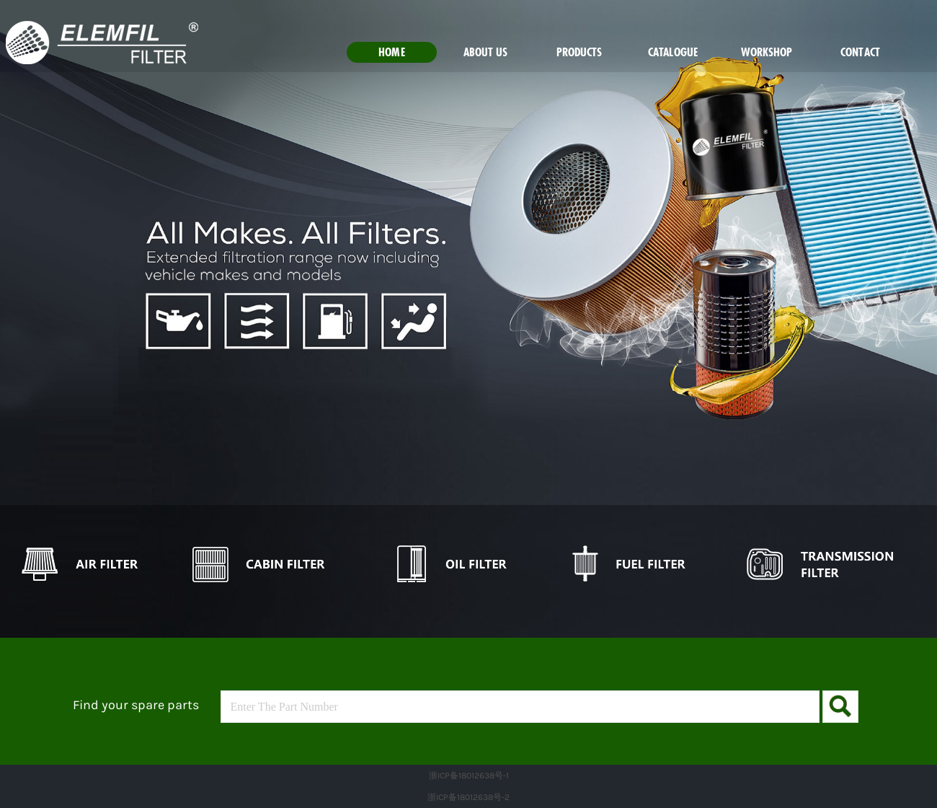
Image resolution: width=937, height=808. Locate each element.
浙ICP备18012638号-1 (469, 775)
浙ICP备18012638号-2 (468, 797)
